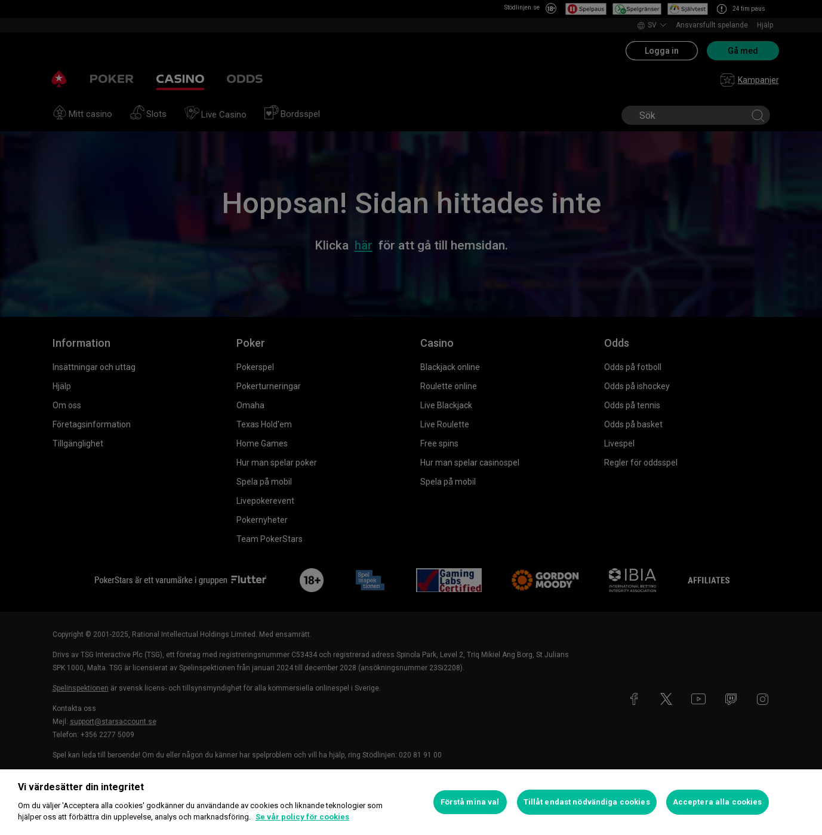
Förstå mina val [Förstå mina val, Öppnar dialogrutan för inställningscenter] (470, 801)
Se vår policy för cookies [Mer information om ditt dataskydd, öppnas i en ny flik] (302, 816)
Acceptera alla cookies (717, 801)
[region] (411, 802)
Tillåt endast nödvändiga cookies (587, 801)
